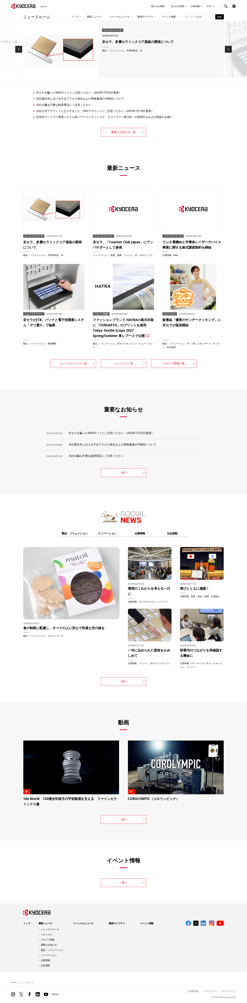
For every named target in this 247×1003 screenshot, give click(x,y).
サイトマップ (229, 991)
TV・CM (191, 343)
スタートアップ (55, 635)
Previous (18, 49)
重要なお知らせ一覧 (123, 132)
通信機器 (52, 343)
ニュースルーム (36, 16)
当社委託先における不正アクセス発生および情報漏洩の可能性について (80, 98)
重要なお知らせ (49, 944)
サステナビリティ (148, 601)
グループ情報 (48, 939)
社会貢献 (172, 533)
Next (228, 49)
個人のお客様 (157, 6)
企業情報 (195, 6)
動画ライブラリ (146, 16)
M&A (175, 255)
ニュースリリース (50, 929)
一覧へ (123, 472)
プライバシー (210, 991)
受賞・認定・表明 (200, 596)
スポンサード (204, 343)
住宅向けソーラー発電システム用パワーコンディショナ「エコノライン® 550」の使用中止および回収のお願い (104, 117)
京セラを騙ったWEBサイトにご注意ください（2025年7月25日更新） (79, 92)
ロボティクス (146, 255)
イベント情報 (168, 16)
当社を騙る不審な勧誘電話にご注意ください (63, 105)
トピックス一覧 (123, 363)
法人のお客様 (177, 6)
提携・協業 (116, 255)
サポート (210, 6)
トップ (75, 16)
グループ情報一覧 (174, 363)
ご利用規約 (193, 991)
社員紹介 (215, 596)
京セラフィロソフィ (160, 663)
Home (13, 982)
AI (141, 50)
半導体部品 (132, 50)
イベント (128, 255)
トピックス (46, 934)
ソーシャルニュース (119, 16)
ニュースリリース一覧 (73, 363)
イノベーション (100, 255)
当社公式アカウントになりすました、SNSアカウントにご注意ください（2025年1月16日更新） (95, 111)
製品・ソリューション (113, 50)
